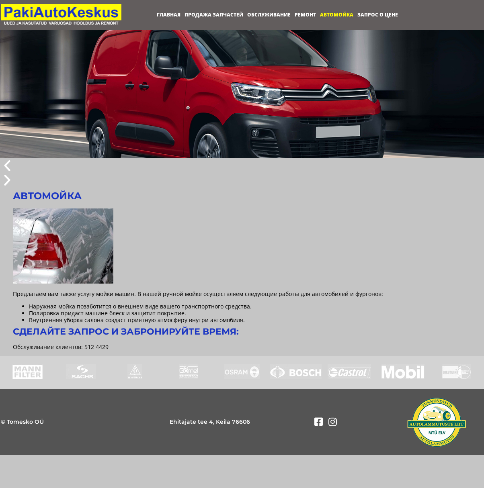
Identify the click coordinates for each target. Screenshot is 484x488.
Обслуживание (269, 14)
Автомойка (336, 14)
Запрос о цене (377, 14)
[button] (242, 165)
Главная (168, 14)
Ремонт (305, 14)
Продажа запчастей (214, 14)
